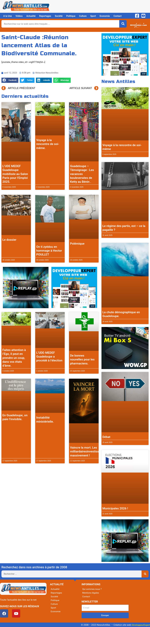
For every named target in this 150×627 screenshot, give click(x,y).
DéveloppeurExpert (140, 625)
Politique (70, 16)
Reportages (45, 16)
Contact (118, 16)
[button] (9, 80)
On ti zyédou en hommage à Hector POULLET (49, 250)
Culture (83, 16)
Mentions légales (91, 592)
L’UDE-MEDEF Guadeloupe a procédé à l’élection (49, 356)
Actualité (30, 16)
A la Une (7, 16)
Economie (105, 16)
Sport (93, 16)
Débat (106, 437)
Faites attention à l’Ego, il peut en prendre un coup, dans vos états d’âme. (14, 357)
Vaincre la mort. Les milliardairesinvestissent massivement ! (86, 451)
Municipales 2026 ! (115, 508)
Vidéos (18, 16)
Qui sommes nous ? (92, 589)
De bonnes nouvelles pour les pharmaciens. (82, 359)
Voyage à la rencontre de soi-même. (47, 144)
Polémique (77, 243)
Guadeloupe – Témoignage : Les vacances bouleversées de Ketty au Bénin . (82, 173)
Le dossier (9, 239)
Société (59, 16)
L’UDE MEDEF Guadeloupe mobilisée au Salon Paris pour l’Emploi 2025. (15, 173)
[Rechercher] (123, 24)
